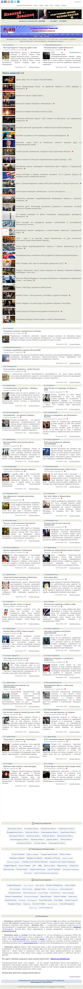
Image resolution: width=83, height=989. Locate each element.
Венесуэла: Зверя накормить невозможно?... (35, 104)
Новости (25, 34)
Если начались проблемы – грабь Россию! (21, 369)
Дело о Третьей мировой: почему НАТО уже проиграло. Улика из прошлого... (48, 183)
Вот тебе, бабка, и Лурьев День (57, 496)
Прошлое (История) (26, 41)
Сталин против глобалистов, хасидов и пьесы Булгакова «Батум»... (44, 151)
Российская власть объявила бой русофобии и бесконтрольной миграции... (47, 255)
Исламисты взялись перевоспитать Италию (22, 331)
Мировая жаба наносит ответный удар (19, 766)
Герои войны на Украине (67, 39)
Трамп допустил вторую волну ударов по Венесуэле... (39, 311)
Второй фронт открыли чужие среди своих (62, 766)
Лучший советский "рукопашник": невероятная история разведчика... (44, 128)
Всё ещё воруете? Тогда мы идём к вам (20, 48)
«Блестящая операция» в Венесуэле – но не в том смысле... (41, 191)
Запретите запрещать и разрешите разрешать (58, 659)
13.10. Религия (8, 328)
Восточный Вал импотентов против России (18, 443)
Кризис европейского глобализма (17, 550)
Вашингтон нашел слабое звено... (30, 96)
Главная (5, 34)
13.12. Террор (7, 763)
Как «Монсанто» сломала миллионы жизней (18, 497)
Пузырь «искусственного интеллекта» (19, 523)
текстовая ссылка (19, 939)
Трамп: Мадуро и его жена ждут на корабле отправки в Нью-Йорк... (44, 303)
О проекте (57, 5)
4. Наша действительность (53, 45)
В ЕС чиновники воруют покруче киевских (62, 739)
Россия (43, 34)
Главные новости (14, 34)
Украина (56, 34)
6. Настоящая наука (9, 466)
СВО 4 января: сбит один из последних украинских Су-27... (41, 263)
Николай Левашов (40, 41)
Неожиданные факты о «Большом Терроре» (58, 686)
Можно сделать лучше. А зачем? (17, 604)
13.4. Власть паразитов (11, 412)
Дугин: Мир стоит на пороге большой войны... (35, 80)
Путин (50, 34)
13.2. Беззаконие (49, 493)
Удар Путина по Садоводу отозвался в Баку (60, 389)
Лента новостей (34, 34)
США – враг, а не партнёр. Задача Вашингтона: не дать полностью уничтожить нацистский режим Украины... (48, 239)
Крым (63, 34)
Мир (40, 36)
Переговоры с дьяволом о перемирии (19, 739)
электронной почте (9, 931)
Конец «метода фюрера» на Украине (59, 712)
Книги (51, 5)
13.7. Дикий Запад (9, 385)
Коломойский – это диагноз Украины (18, 415)
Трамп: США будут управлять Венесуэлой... (34, 287)
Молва (46, 5)
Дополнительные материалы (24, 5)
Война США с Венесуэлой (37, 39)
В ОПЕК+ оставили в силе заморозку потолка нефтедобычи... (42, 136)
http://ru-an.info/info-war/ (60, 959)
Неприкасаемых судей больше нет (58, 48)
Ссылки (35, 5)
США (77, 34)
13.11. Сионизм (49, 601)
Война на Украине (21, 39)
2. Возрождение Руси (51, 466)
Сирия (36, 36)
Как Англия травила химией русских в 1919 (21, 712)
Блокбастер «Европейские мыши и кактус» (62, 550)
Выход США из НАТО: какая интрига (18, 631)
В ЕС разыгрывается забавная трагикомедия (57, 443)
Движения (77, 927)
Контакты (63, 5)
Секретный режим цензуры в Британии (20, 577)
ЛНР (72, 34)
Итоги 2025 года (52, 39)
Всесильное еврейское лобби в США (60, 604)
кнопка (41, 939)
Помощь (46, 36)
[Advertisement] (41, 805)
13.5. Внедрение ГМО (10, 493)
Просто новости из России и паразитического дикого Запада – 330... (44, 159)
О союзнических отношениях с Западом (20, 388)
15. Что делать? (8, 45)
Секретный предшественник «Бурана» (19, 469)
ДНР (67, 34)
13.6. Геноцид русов (9, 366)
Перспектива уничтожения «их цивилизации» (16, 686)
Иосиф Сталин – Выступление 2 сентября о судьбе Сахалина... (43, 295)
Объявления (43, 916)
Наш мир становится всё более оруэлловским (57, 632)
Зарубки (41, 5)
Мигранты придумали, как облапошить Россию (60, 416)
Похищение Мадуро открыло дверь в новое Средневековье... (41, 319)
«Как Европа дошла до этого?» (16, 658)
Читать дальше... (34, 67)
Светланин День (51, 577)
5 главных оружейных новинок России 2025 (22, 350)
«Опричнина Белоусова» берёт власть (60, 469)
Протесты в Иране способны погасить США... (35, 112)
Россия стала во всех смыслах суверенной (57, 524)
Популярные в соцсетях (55, 41)
